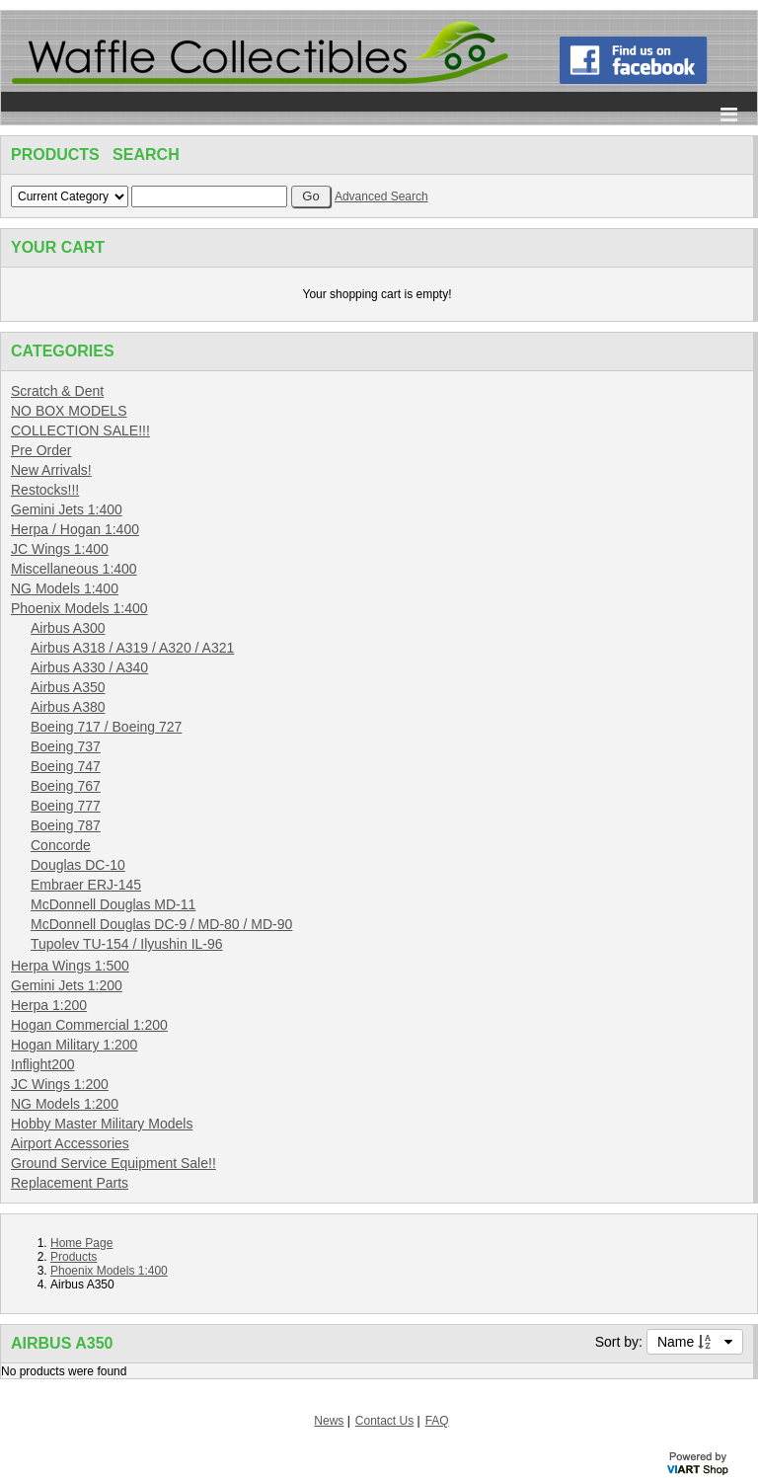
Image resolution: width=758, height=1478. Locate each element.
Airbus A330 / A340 (89, 667)
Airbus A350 (68, 687)
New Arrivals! (51, 470)
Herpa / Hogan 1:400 (75, 529)
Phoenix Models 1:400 (79, 608)
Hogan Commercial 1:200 (89, 1025)
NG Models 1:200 (64, 1104)
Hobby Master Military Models (101, 1123)
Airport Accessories (70, 1143)
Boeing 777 (66, 806)
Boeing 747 (66, 766)
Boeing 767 (66, 786)
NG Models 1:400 (64, 588)
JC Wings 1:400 (60, 549)
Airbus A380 (68, 707)
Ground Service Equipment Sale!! (113, 1163)
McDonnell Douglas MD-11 (113, 904)
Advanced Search (381, 196)
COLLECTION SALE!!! (80, 430)
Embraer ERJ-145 (86, 885)
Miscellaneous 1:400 (74, 569)
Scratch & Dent (57, 391)
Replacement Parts (69, 1183)
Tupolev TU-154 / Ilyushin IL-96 (127, 944)
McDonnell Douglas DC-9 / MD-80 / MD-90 (161, 924)
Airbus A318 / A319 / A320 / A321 (132, 648)
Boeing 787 (66, 825)
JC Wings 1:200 (60, 1084)
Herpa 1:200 (49, 1005)
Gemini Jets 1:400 (66, 509)
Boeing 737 (66, 746)
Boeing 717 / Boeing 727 (106, 727)
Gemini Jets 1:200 (66, 985)
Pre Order (41, 450)
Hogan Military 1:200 (74, 1044)
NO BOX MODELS (68, 411)
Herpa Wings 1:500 (70, 965)
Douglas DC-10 (78, 865)
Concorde (61, 845)
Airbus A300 (68, 628)
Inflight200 (43, 1064)
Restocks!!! (45, 490)
